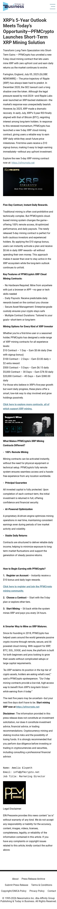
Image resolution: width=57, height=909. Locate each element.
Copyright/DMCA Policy (13, 891)
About (15, 878)
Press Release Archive (33, 878)
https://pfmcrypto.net (23, 162)
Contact (52, 891)
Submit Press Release (16, 885)
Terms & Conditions (41, 885)
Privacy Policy (37, 891)
